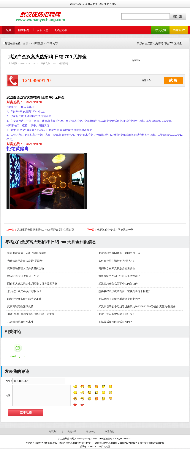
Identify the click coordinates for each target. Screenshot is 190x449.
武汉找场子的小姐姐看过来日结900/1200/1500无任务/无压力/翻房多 (137, 306)
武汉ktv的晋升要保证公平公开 (24, 276)
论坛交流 (160, 30)
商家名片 (179, 30)
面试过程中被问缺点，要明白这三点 (119, 253)
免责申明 (71, 431)
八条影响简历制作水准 (20, 321)
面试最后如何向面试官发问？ (115, 321)
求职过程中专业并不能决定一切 (115, 229)
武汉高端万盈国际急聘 (20, 306)
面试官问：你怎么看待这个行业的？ (119, 299)
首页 (8, 30)
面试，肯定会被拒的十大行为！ (117, 314)
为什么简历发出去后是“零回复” (25, 260)
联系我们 (109, 431)
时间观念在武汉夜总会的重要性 (117, 268)
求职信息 (42, 30)
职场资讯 (61, 30)
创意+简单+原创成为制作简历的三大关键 (31, 314)
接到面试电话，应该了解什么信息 (26, 253)
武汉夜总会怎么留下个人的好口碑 (118, 283)
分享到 (135, 60)
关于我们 (53, 431)
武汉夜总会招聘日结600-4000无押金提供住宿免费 (45, 229)
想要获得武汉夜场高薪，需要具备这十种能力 (125, 291)
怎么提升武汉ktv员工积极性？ (24, 291)
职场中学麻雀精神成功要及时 (24, 299)
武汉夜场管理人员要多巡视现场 (25, 268)
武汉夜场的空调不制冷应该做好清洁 (119, 276)
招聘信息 (24, 30)
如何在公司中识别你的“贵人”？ (117, 260)
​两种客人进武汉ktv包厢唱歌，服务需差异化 (32, 283)
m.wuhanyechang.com (85, 438)
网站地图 (105, 446)
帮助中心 (90, 431)
